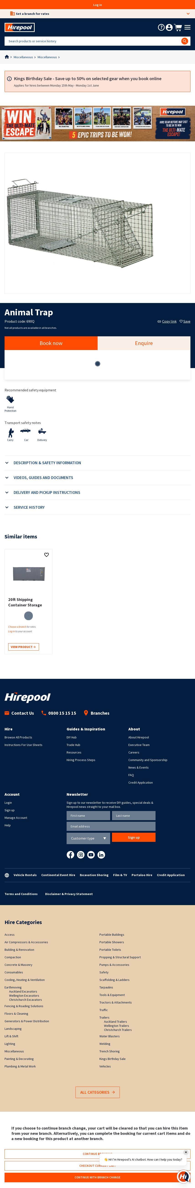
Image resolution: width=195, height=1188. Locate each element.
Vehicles (105, 1066)
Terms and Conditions (21, 894)
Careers (133, 752)
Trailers (104, 1017)
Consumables (14, 972)
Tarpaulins (106, 987)
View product (23, 647)
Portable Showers (111, 942)
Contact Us (19, 713)
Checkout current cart (97, 1166)
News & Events (138, 767)
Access (10, 934)
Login (8, 803)
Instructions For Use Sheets (23, 745)
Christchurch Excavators (25, 1000)
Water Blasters (109, 1036)
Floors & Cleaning (16, 1014)
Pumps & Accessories (114, 965)
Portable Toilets (110, 950)
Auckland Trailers (115, 1021)
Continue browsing (97, 1154)
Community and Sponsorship (147, 760)
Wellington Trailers (116, 1026)
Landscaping (13, 1029)
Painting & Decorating (19, 1059)
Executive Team (139, 745)
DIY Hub (72, 737)
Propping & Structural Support (120, 957)
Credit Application (140, 782)
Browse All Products (18, 737)
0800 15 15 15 (59, 713)
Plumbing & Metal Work (20, 1066)
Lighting (10, 1044)
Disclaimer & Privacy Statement (69, 894)
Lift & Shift (11, 1036)
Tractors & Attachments (115, 1002)
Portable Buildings (111, 934)
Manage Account (16, 818)
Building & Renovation (19, 950)
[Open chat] (183, 1176)
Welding (104, 1044)
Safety (104, 972)
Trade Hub (73, 745)
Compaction (13, 957)
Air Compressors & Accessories (26, 942)
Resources (74, 752)
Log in (97, 5)
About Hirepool (138, 737)
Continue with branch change (97, 1177)
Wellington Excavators (24, 995)
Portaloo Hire (142, 875)
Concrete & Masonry (18, 965)
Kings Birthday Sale (112, 1059)
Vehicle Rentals (25, 875)
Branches (96, 713)
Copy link (167, 321)
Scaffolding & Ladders (114, 980)
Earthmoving (13, 987)
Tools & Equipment (112, 995)
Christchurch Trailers (118, 1030)
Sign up (10, 810)
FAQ (131, 775)
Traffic (103, 1010)
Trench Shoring (109, 1051)
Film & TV (120, 875)
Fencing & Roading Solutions (24, 1006)
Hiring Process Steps (81, 760)
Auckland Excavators (23, 991)
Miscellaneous (23, 57)
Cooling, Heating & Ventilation (25, 980)
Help (8, 825)
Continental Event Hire (58, 875)
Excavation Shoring (94, 875)
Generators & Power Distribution (27, 1021)
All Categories (97, 1092)
